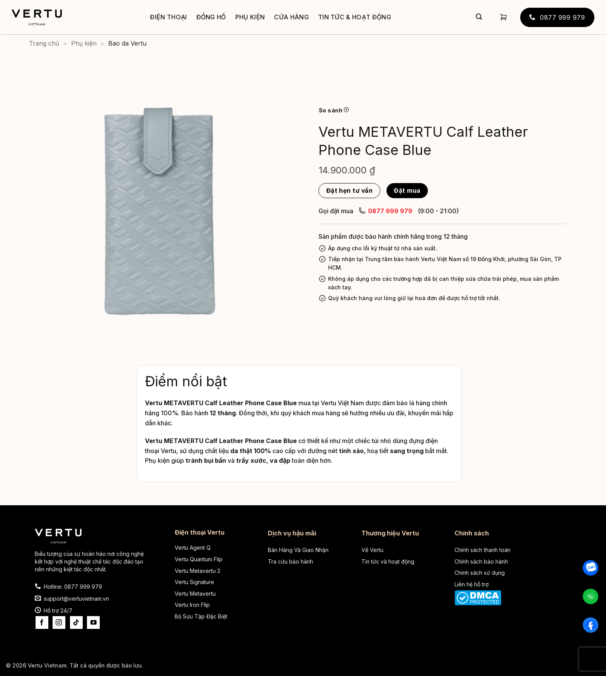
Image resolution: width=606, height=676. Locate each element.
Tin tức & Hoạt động (354, 17)
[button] (503, 17)
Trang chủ (44, 43)
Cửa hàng (291, 17)
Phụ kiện (250, 17)
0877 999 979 (385, 210)
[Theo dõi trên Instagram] (59, 622)
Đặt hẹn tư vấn (349, 190)
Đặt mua (407, 190)
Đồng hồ (211, 17)
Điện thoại (168, 17)
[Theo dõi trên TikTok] (76, 622)
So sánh (334, 110)
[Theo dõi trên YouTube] (93, 622)
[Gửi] (478, 17)
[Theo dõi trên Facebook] (42, 622)
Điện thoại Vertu (200, 532)
